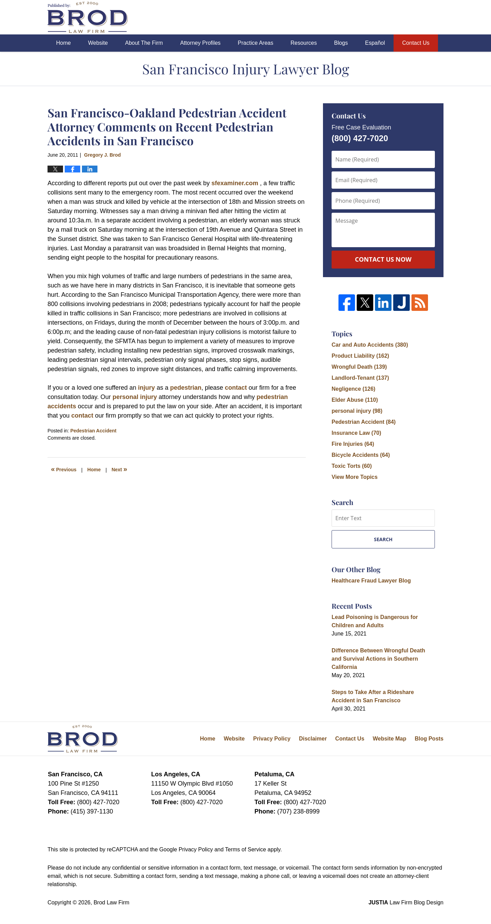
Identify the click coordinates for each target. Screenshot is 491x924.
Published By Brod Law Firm (405, 17)
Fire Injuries (353, 444)
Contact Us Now (383, 259)
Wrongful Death (359, 367)
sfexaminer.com (235, 183)
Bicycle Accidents (361, 455)
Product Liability (360, 356)
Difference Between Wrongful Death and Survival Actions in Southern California (378, 659)
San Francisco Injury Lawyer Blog (88, 17)
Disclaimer (313, 739)
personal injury (135, 396)
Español (375, 43)
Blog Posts (429, 739)
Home (63, 43)
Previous (63, 469)
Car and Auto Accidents (370, 345)
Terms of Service (245, 849)
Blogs (341, 43)
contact (236, 387)
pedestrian (185, 387)
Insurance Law (356, 433)
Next (119, 469)
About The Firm (144, 43)
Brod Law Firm (111, 902)
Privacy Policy (272, 739)
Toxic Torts (352, 466)
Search (383, 539)
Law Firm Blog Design (405, 902)
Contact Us (415, 43)
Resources (304, 43)
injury (146, 387)
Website (98, 43)
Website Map (389, 739)
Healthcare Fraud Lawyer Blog (371, 581)
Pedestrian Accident (93, 430)
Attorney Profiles (200, 43)
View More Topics (355, 477)
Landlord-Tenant (360, 378)
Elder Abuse (355, 400)
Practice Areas (255, 43)
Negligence (353, 389)
